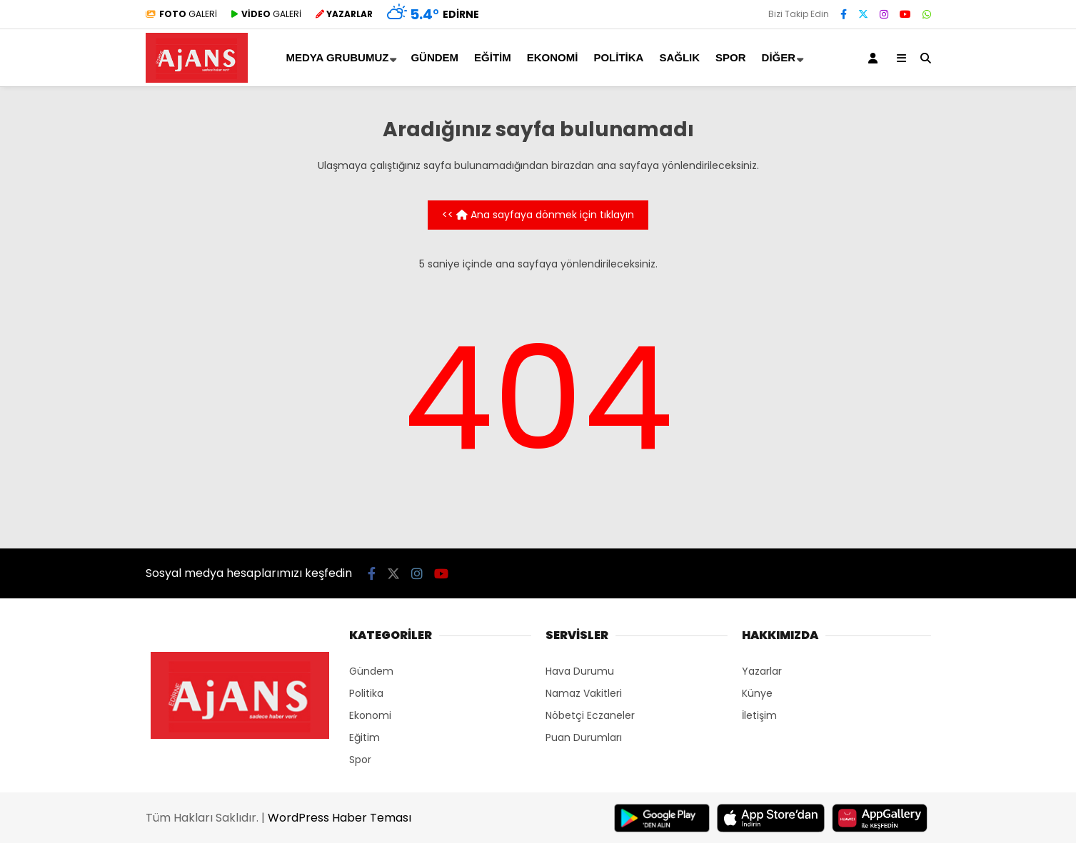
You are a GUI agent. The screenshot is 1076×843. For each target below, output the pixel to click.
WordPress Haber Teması (339, 817)
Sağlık (679, 57)
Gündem (434, 57)
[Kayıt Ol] (875, 57)
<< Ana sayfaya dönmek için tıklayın (538, 215)
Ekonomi (552, 57)
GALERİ (181, 14)
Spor (730, 57)
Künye (757, 693)
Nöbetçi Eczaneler (590, 715)
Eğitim (492, 57)
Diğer (779, 57)
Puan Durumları (583, 737)
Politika (618, 57)
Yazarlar (762, 671)
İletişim (759, 715)
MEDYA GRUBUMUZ (337, 57)
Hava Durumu (579, 671)
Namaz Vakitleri (583, 693)
